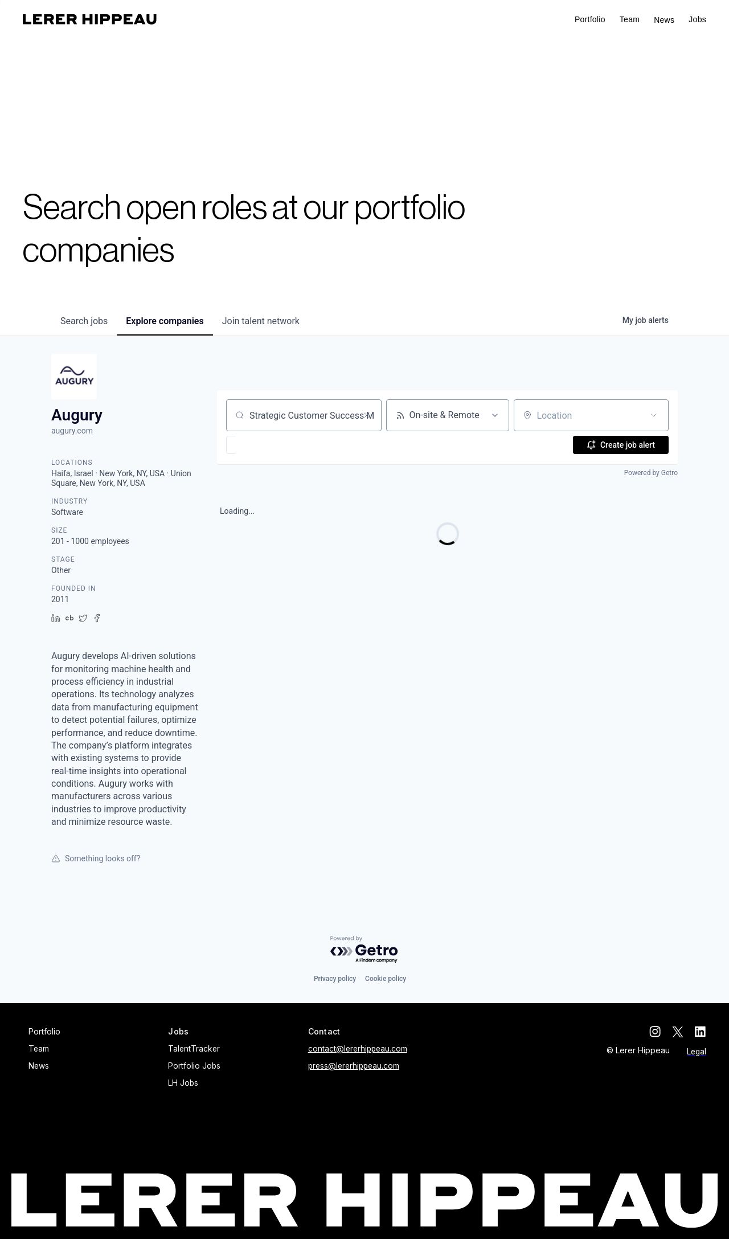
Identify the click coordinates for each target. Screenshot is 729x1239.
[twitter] (677, 1031)
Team (630, 19)
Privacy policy (335, 979)
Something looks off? (95, 858)
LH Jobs (183, 1082)
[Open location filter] (653, 415)
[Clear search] (366, 415)
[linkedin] (700, 1031)
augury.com (72, 430)
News (664, 19)
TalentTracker (194, 1048)
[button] (697, 19)
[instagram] (655, 1031)
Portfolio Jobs (194, 1065)
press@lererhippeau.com (353, 1065)
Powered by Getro (651, 473)
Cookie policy (385, 979)
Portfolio (590, 19)
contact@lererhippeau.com (357, 1048)
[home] (90, 19)
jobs (84, 321)
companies (164, 321)
